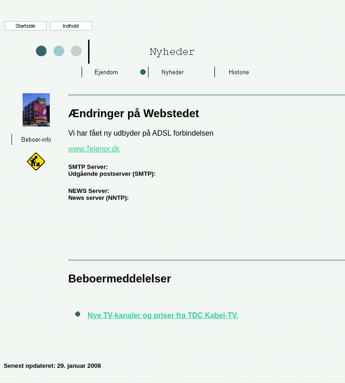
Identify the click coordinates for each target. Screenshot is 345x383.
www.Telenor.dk (93, 149)
